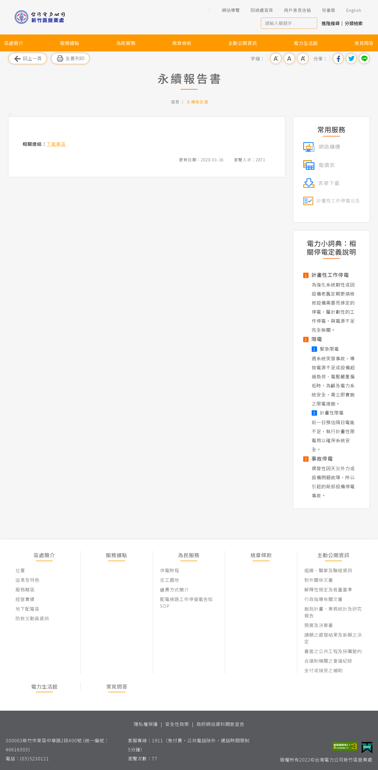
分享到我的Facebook (338, 58)
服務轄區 (25, 589)
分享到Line (364, 58)
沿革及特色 (28, 579)
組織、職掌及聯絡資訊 (328, 570)
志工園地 (169, 579)
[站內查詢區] (284, 23)
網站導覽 (227, 10)
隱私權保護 (146, 724)
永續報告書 (197, 102)
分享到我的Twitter (351, 58)
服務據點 (69, 43)
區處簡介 (13, 43)
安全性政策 (177, 724)
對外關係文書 (318, 579)
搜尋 (312, 23)
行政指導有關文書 (323, 599)
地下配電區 (28, 608)
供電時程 (169, 570)
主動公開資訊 (242, 43)
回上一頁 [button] (27, 58)
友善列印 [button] (70, 58)
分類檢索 (354, 23)
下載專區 (56, 143)
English (349, 10)
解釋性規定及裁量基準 (328, 589)
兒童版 (324, 10)
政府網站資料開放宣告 (220, 724)
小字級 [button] (275, 58)
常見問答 (364, 43)
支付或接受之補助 (323, 670)
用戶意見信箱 (293, 10)
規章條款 (181, 43)
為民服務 (126, 43)
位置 (20, 570)
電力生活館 (306, 43)
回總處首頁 (258, 10)
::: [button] (209, 9)
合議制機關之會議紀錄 (328, 660)
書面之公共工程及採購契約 (333, 651)
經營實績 (25, 599)
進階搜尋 (331, 23)
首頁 (175, 102)
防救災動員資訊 (32, 618)
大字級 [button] (303, 58)
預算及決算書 (318, 625)
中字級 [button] (289, 58)
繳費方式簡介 (174, 589)
